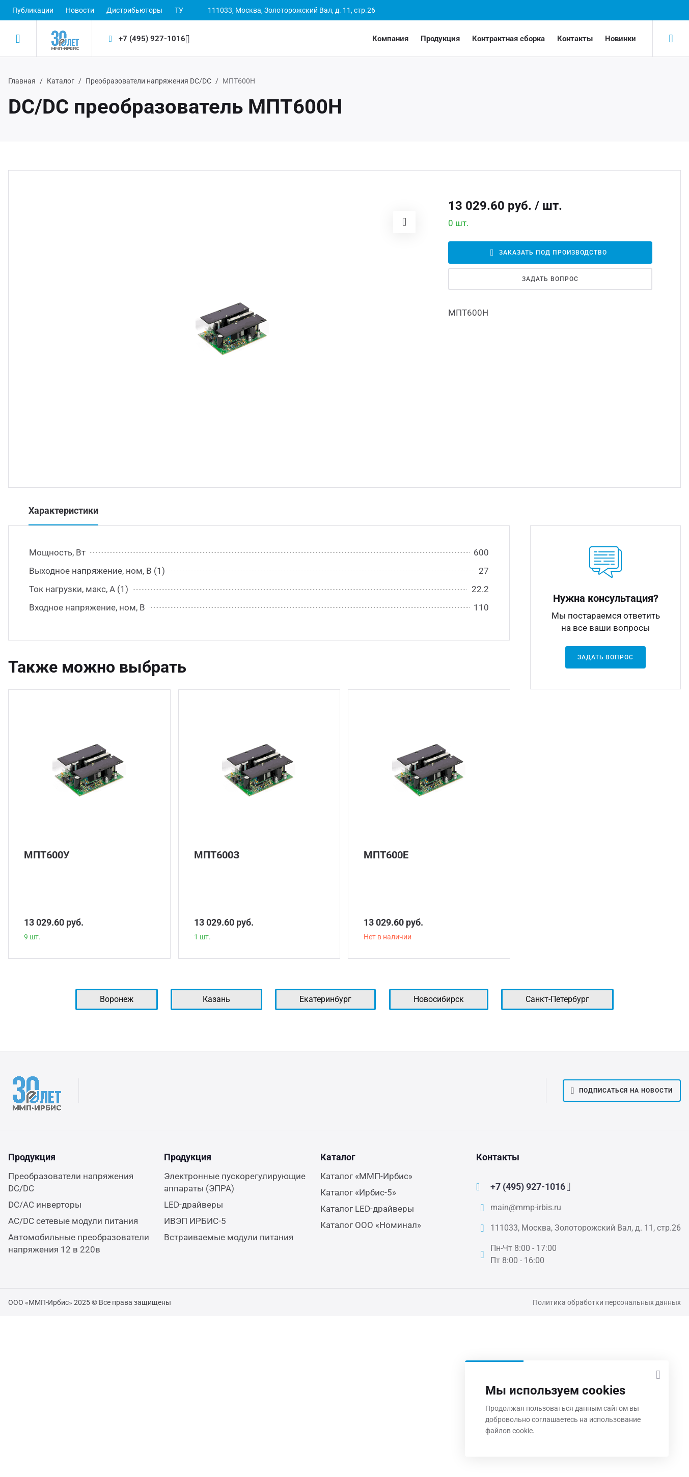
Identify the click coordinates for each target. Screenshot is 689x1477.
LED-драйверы (193, 1205)
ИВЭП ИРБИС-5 (195, 1221)
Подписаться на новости (622, 1090)
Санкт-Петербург (557, 999)
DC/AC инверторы (44, 1205)
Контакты (575, 38)
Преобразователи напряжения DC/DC (148, 81)
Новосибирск (439, 999)
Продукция (440, 38)
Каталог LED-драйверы (367, 1209)
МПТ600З (216, 855)
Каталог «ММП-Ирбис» (366, 1176)
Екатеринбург (325, 999)
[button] (404, 222)
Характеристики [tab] (63, 510)
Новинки (620, 38)
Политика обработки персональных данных (607, 1302)
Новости (80, 10)
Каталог (60, 81)
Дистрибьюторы (134, 10)
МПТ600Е (386, 855)
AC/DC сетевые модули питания (73, 1221)
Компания (390, 38)
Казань (216, 999)
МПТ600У (47, 855)
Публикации (32, 10)
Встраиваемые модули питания (228, 1237)
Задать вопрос (550, 279)
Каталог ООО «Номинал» (370, 1225)
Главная (22, 81)
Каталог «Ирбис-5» (358, 1192)
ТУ (179, 10)
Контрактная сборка (508, 38)
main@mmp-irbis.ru (525, 1207)
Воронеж (116, 999)
